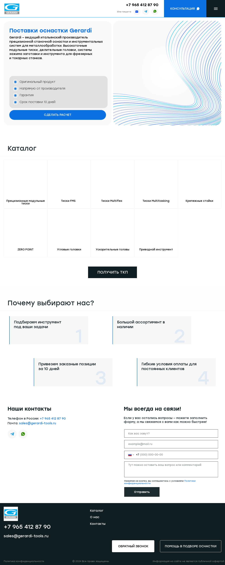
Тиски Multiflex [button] (111, 200)
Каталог (96, 510)
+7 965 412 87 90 (142, 5)
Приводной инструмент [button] (156, 249)
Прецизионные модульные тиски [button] (25, 202)
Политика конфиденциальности (24, 561)
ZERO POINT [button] (26, 249)
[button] (185, 8)
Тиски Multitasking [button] (156, 200)
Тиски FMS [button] (68, 200)
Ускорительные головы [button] (112, 249)
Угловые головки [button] (69, 249)
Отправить (150, 492)
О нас (94, 517)
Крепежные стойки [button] (199, 200)
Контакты (97, 524)
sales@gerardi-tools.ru (37, 431)
